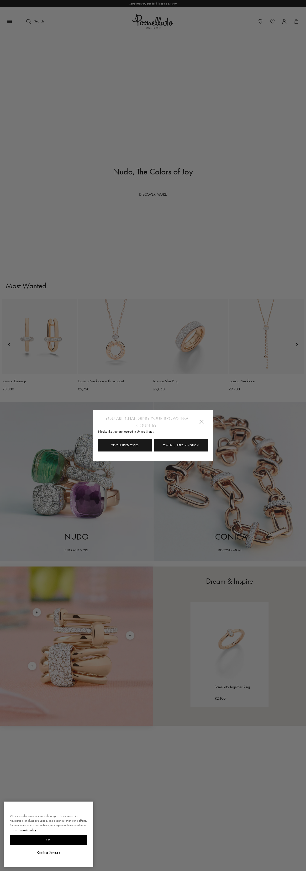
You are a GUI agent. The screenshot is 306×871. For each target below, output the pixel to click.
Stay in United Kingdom (181, 445)
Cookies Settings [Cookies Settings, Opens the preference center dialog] (48, 853)
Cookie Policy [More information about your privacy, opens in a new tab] (28, 830)
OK (48, 840)
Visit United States (124, 445)
